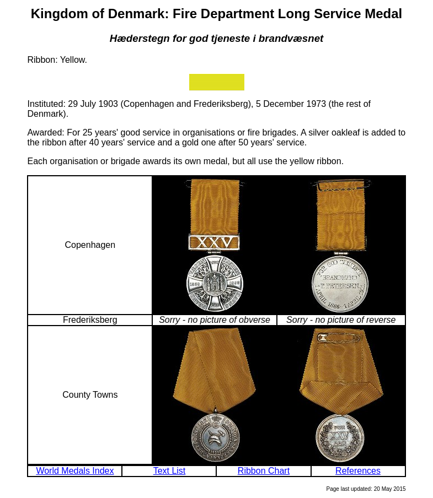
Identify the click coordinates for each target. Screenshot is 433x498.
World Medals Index (75, 470)
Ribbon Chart (264, 470)
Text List (169, 470)
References (358, 470)
